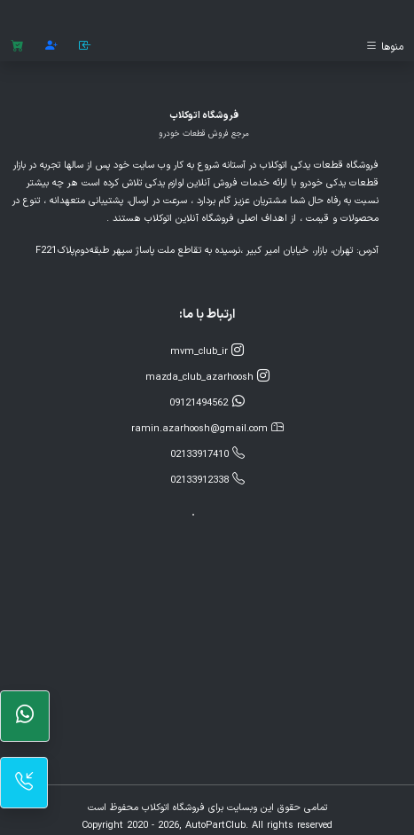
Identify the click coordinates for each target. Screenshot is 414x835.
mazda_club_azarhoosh (207, 376)
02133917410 (207, 454)
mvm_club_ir (207, 351)
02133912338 (207, 479)
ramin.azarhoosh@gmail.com (207, 428)
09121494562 (207, 402)
